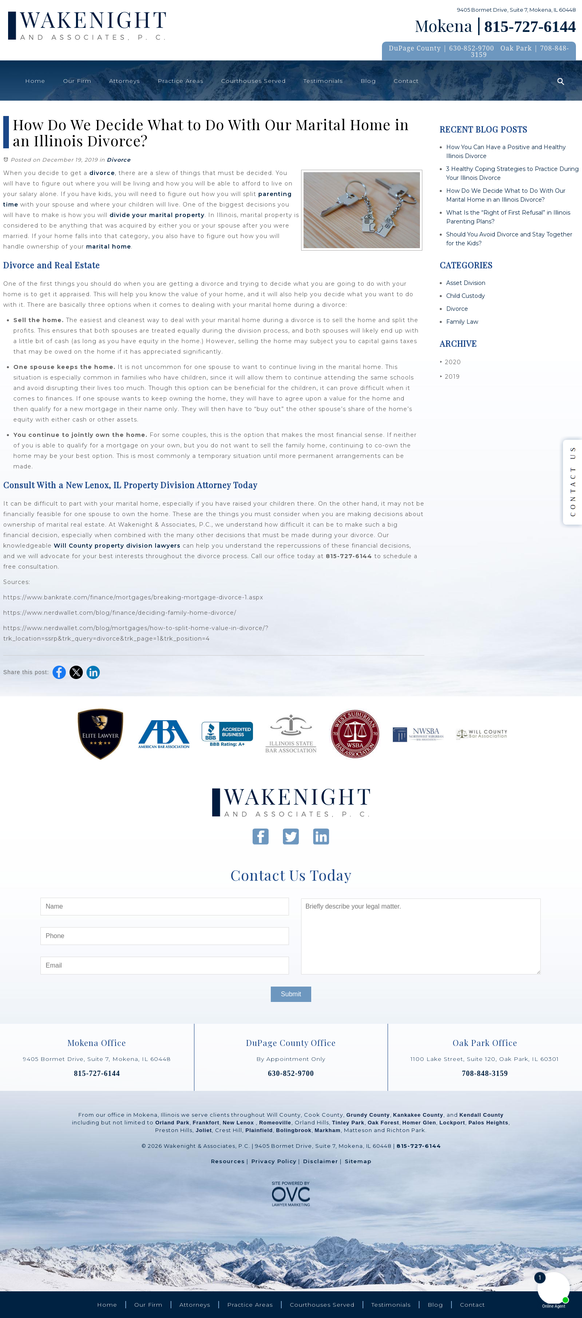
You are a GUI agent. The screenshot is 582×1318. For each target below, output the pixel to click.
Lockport (452, 1123)
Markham (328, 1130)
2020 (450, 362)
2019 (450, 376)
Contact (406, 80)
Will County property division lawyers (117, 545)
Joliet (204, 1130)
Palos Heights (488, 1123)
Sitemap (358, 1161)
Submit (291, 994)
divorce (102, 173)
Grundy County (368, 1115)
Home (35, 80)
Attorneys (124, 80)
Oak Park (516, 48)
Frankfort (206, 1123)
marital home (108, 246)
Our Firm (77, 80)
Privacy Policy (274, 1161)
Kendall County (482, 1115)
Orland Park (172, 1123)
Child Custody (465, 295)
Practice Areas (180, 80)
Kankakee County (418, 1115)
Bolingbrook (294, 1130)
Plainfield (259, 1130)
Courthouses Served (253, 80)
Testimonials (323, 80)
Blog (368, 80)
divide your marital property (157, 215)
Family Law (462, 321)
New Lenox (239, 1123)
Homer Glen (419, 1123)
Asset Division (465, 283)
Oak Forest (383, 1123)
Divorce (119, 159)
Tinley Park (348, 1123)
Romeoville (275, 1123)
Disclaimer (320, 1161)
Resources (228, 1161)
